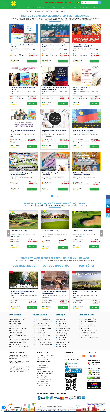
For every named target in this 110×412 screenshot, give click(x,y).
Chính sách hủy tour (42, 381)
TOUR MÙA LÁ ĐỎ (15, 323)
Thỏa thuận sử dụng (42, 378)
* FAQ (49, 379)
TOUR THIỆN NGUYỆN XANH (19, 328)
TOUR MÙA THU (15, 321)
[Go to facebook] (4, 407)
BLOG (87, 7)
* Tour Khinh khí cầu (42, 359)
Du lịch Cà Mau (61, 340)
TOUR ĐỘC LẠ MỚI (39, 333)
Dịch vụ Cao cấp (41, 365)
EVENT (75, 7)
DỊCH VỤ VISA (39, 11)
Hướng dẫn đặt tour (42, 383)
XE (70, 7)
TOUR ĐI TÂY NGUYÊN (63, 342)
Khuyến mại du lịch (42, 369)
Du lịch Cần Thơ (62, 337)
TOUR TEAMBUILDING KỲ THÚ (19, 340)
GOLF (49, 7)
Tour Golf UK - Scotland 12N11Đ (52, 230)
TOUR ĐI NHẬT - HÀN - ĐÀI (42, 340)
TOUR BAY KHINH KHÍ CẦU (89, 321)
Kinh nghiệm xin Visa (42, 367)
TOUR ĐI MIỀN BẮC (62, 319)
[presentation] (8, 233)
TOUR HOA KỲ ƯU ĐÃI (40, 323)
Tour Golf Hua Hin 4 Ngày (81, 230)
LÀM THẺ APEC (85, 328)
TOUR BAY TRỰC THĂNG (88, 319)
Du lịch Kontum (62, 344)
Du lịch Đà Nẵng (62, 333)
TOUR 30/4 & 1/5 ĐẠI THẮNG (18, 342)
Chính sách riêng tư (42, 376)
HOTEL (62, 7)
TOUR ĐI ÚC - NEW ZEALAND (43, 328)
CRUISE (55, 7)
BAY (44, 7)
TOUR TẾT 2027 (25, 346)
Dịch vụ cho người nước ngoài (45, 371)
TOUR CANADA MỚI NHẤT (42, 326)
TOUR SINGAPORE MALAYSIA (43, 342)
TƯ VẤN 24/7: (59, 2)
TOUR (27, 7)
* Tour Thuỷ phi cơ (51, 357)
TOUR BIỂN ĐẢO (15, 344)
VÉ (66, 7)
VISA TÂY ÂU (49, 11)
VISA (32, 7)
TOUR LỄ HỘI (14, 346)
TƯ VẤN (82, 7)
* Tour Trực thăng (41, 357)
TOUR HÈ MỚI (14, 326)
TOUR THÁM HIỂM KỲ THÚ (42, 335)
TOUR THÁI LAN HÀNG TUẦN (43, 344)
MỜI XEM (31, 61)
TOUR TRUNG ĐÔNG (40, 337)
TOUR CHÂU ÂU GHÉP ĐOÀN (43, 321)
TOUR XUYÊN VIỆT (16, 333)
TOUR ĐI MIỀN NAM (62, 335)
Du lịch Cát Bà (61, 323)
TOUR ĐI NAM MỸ (39, 330)
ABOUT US (94, 7)
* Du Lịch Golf (41, 355)
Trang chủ (29, 11)
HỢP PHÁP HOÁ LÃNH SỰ (89, 330)
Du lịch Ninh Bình (62, 326)
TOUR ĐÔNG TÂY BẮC (17, 330)
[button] (48, 254)
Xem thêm (48, 136)
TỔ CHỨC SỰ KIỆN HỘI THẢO (90, 337)
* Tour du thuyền (49, 355)
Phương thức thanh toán (43, 385)
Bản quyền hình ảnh (42, 379)
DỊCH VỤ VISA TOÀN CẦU (88, 326)
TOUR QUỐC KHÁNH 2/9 (17, 319)
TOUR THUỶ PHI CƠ (87, 323)
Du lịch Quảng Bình (63, 330)
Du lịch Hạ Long (62, 321)
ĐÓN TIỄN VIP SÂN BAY (88, 333)
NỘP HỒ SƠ (95, 370)
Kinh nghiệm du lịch (42, 363)
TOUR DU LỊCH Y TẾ (87, 335)
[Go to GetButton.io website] (3, 410)
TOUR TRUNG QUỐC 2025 (42, 319)
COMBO (38, 7)
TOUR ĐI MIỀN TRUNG (63, 328)
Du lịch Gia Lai (61, 346)
